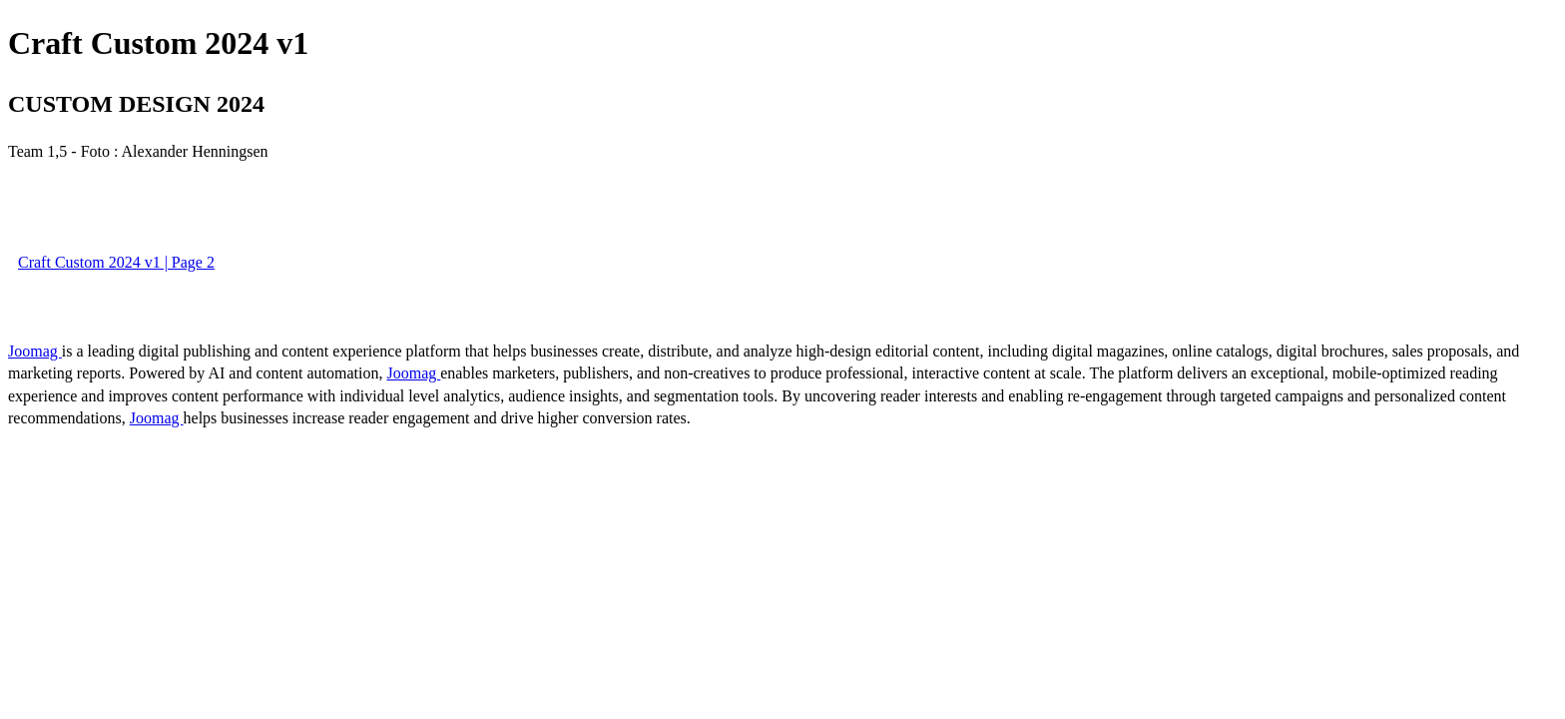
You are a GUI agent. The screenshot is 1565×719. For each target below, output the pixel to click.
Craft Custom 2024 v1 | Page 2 (116, 262)
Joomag (35, 351)
